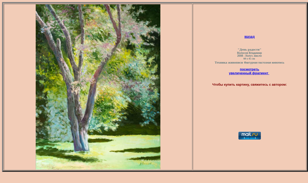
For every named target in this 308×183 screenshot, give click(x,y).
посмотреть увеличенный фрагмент (249, 71)
